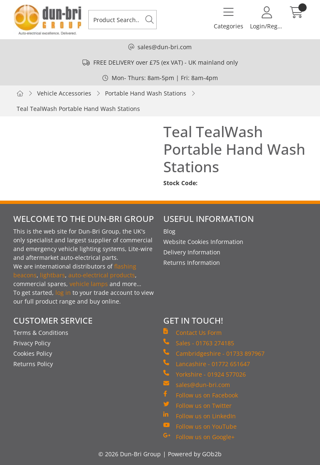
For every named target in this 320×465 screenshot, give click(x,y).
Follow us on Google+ (199, 436)
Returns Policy (33, 364)
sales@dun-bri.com (165, 47)
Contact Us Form (192, 332)
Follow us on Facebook (200, 395)
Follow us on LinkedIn (199, 416)
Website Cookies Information (203, 242)
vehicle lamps (89, 284)
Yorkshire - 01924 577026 (204, 374)
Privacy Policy (31, 343)
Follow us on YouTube (200, 426)
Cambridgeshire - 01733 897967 (214, 353)
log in (63, 293)
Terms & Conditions (40, 333)
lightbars (52, 275)
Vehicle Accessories (64, 93)
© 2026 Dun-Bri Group (129, 454)
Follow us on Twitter (197, 405)
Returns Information (191, 262)
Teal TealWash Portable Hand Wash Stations (78, 109)
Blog (169, 231)
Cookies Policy (32, 353)
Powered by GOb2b (195, 454)
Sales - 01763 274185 (198, 343)
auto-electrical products (101, 275)
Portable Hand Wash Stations (145, 93)
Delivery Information (191, 252)
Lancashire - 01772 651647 (206, 363)
